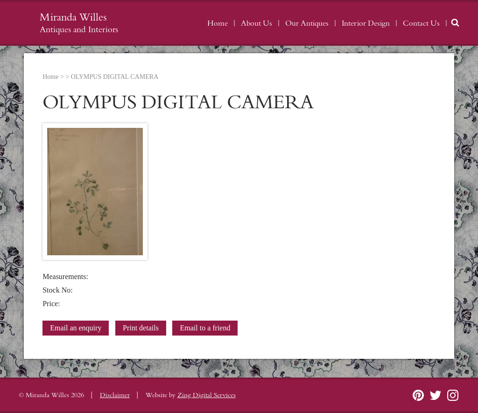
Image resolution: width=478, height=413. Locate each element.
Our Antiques (307, 23)
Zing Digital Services (206, 395)
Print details (141, 328)
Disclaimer (115, 395)
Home (217, 23)
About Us (256, 23)
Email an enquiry (75, 328)
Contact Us (421, 23)
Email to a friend (205, 328)
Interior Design (366, 23)
